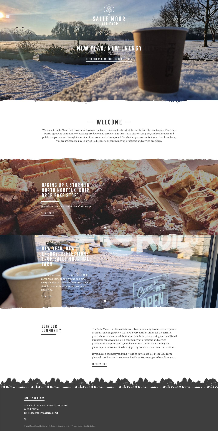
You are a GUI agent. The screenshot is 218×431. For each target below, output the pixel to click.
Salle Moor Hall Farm (109, 15)
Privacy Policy (77, 426)
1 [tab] (105, 227)
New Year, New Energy (109, 48)
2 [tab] (109, 227)
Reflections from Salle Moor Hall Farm (109, 59)
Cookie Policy (89, 426)
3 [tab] (113, 227)
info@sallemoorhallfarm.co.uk (41, 412)
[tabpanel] (109, 197)
